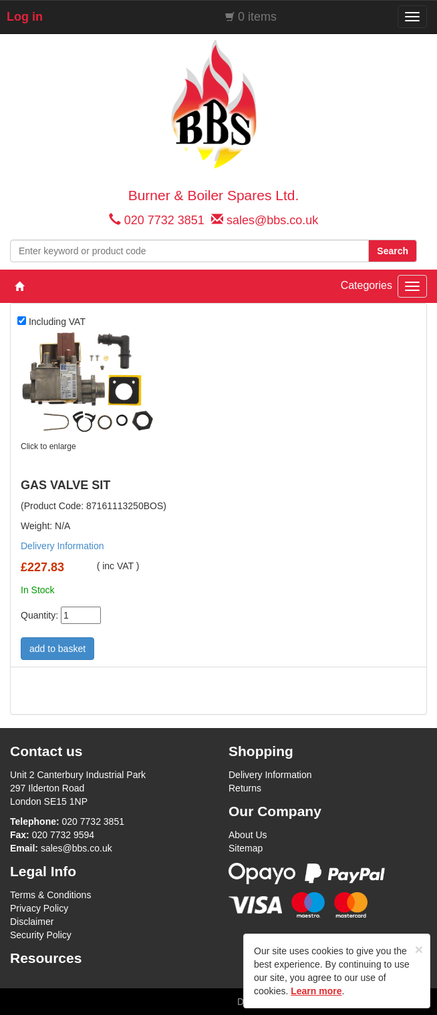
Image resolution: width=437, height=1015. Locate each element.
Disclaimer (31, 921)
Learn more (316, 991)
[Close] (419, 949)
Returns (245, 788)
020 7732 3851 (164, 220)
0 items (257, 16)
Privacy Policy (39, 908)
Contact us (46, 751)
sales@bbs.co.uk (272, 220)
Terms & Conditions (50, 895)
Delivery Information (62, 546)
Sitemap (246, 848)
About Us (248, 834)
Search (392, 251)
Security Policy (40, 935)
